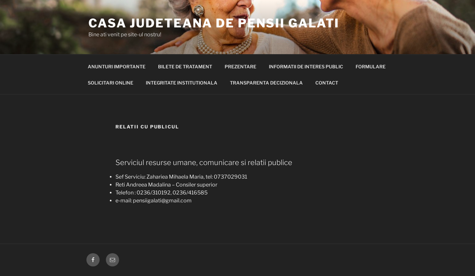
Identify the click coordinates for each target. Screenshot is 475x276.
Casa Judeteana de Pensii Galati (213, 23)
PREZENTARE (240, 66)
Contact (326, 83)
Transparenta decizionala (266, 83)
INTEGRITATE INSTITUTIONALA (181, 83)
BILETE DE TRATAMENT (185, 66)
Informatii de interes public (306, 66)
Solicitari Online (110, 83)
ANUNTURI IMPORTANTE (116, 66)
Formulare (371, 66)
